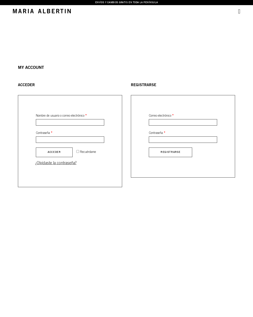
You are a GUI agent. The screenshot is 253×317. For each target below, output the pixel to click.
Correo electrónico (161, 115)
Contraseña (44, 133)
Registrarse (170, 152)
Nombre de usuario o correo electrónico (61, 115)
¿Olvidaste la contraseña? (55, 163)
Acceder (54, 152)
